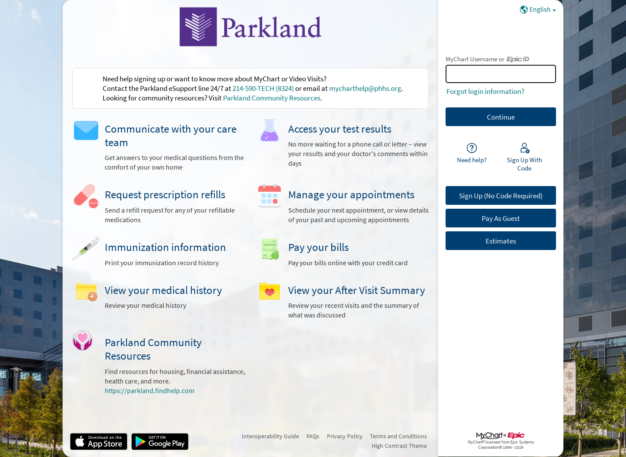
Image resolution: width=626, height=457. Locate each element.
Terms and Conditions (398, 436)
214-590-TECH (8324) (263, 88)
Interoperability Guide (270, 436)
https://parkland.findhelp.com (149, 391)
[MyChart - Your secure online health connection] (250, 26)
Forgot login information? (485, 91)
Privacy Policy (345, 436)
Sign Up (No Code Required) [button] (501, 195)
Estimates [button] (501, 241)
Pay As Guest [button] (501, 218)
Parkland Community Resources (271, 98)
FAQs (312, 436)
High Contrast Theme (399, 446)
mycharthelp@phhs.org (365, 88)
